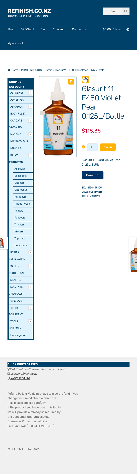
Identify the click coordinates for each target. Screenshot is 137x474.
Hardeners (20, 196)
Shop (10, 29)
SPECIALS (27, 29)
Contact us (79, 29)
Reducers (19, 217)
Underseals (20, 245)
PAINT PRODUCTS (31, 70)
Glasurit (95, 195)
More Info (92, 175)
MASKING (15, 134)
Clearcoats (20, 189)
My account (15, 43)
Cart (43, 29)
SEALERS (15, 280)
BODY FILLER (18, 113)
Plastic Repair (22, 203)
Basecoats (20, 175)
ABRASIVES (17, 92)
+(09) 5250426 (20, 378)
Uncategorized (18, 335)
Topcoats (19, 238)
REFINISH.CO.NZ (29, 11)
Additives (19, 168)
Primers (18, 210)
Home (15, 70)
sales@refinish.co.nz (23, 373)
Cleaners (19, 182)
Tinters (48, 70)
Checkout (59, 29)
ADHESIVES (17, 99)
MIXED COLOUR (19, 141)
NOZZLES (15, 148)
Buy (106, 147)
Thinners (19, 224)
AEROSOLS (16, 106)
